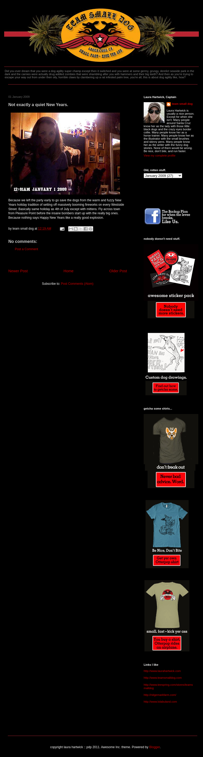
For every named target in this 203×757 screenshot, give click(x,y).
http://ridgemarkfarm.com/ (160, 694)
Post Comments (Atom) (77, 284)
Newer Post (18, 271)
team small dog (182, 103)
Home (68, 271)
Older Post (118, 271)
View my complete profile (159, 155)
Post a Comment (26, 249)
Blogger (154, 747)
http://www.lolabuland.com (160, 701)
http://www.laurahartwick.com (162, 670)
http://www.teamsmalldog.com (163, 677)
